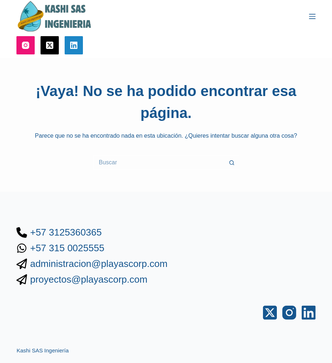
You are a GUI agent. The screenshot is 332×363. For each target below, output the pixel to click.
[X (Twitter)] (50, 45)
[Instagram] (25, 45)
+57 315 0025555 (67, 247)
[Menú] (312, 16)
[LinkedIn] (74, 45)
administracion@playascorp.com (98, 263)
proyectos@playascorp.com (88, 279)
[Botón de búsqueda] (232, 162)
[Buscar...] (159, 162)
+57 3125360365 (66, 232)
